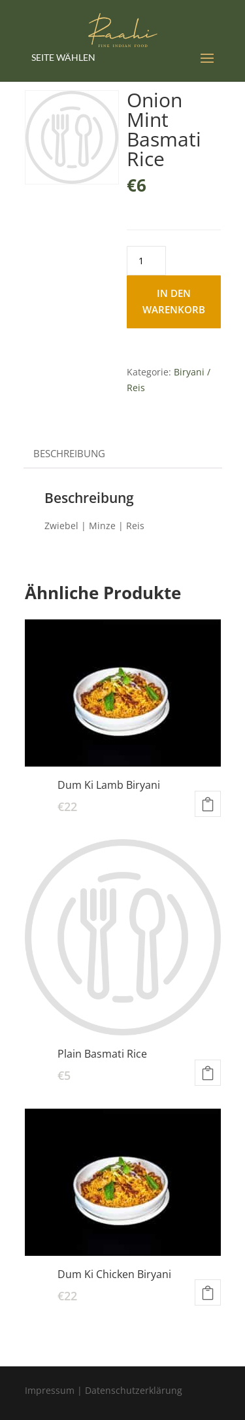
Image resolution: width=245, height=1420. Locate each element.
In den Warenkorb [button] (208, 804)
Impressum (49, 1390)
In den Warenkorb (173, 301)
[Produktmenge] (146, 260)
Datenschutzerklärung (133, 1390)
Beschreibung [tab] (69, 453)
